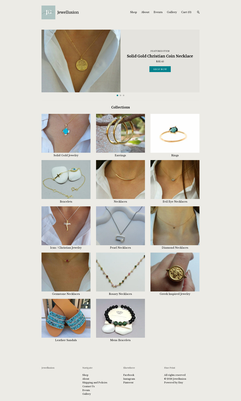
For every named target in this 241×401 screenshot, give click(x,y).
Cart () (186, 12)
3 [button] (123, 95)
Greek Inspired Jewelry (175, 292)
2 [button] (120, 95)
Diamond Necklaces (175, 246)
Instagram (129, 378)
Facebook (128, 375)
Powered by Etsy (173, 382)
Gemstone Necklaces (66, 292)
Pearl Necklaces (120, 246)
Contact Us (88, 386)
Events (158, 12)
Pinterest (128, 382)
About (145, 12)
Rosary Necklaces (120, 292)
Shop (133, 12)
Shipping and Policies (94, 382)
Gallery (172, 12)
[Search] (198, 12)
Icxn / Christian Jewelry (66, 246)
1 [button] (117, 95)
